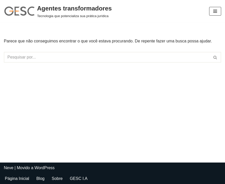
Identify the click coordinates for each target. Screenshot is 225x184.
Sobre (57, 178)
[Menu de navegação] (215, 11)
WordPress (45, 168)
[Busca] (107, 57)
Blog (40, 178)
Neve (8, 168)
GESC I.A (78, 178)
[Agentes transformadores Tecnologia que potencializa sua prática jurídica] (58, 11)
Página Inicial (17, 178)
